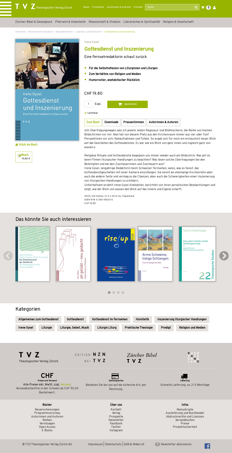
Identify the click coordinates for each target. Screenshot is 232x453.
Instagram (116, 430)
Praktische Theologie (139, 328)
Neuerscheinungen (47, 410)
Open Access (47, 427)
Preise (185, 423)
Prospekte (98, 7)
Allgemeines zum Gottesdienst (38, 319)
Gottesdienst (75, 319)
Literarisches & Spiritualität (141, 22)
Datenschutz (113, 444)
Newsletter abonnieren (173, 444)
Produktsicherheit (185, 427)
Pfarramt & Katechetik (70, 22)
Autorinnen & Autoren (119, 7)
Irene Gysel (25, 328)
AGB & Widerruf (134, 444)
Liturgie (47, 328)
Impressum (95, 444)
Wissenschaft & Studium (104, 22)
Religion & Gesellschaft (178, 22)
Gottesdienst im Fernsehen (109, 319)
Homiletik (142, 319)
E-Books (47, 430)
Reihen (47, 420)
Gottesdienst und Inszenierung (119, 31)
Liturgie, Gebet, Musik (74, 328)
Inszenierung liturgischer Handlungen (181, 319)
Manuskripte (185, 410)
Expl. (98, 104)
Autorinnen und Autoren (47, 417)
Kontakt (138, 7)
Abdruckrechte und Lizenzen (185, 417)
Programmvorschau (47, 413)
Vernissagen (47, 423)
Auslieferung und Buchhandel (185, 413)
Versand (65, 385)
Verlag (116, 413)
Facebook (116, 423)
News (86, 7)
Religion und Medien (192, 328)
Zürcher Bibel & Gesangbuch (33, 22)
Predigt (166, 328)
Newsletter (116, 420)
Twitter (116, 427)
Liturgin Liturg (106, 328)
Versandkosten (184, 420)
